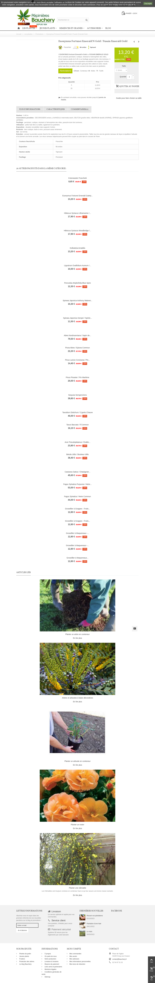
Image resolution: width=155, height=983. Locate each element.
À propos (47, 954)
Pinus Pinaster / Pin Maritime (77, 377)
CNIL (138, 5)
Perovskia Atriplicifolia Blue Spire (77, 283)
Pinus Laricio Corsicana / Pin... (77, 360)
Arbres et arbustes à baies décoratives (77, 698)
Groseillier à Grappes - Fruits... (77, 509)
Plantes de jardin (25, 954)
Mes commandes (75, 954)
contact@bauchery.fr (119, 959)
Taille (124, 66)
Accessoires (94, 28)
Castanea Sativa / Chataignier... (77, 472)
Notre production (50, 959)
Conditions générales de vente (51, 973)
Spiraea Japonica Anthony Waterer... (77, 300)
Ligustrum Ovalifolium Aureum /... (77, 265)
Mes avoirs (73, 956)
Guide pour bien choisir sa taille (128, 98)
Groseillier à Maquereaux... (77, 558)
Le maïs (89, 931)
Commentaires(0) (79, 109)
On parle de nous (50, 956)
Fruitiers (22, 959)
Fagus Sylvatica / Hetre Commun (77, 496)
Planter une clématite (77, 888)
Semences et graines (71, 28)
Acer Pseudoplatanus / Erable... (77, 442)
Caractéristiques (55, 109)
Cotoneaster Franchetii (77, 178)
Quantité (123, 77)
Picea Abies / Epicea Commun (77, 348)
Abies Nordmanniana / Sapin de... (77, 335)
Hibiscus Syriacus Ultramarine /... (77, 213)
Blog (108, 28)
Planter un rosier (77, 825)
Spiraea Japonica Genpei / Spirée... (77, 318)
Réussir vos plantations (95, 916)
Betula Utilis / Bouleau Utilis (77, 454)
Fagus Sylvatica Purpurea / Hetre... (77, 484)
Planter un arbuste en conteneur (77, 761)
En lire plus (77, 638)
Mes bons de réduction (77, 964)
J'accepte (148, 3)
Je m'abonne (22, 930)
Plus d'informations (29, 109)
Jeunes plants (47, 28)
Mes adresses (74, 959)
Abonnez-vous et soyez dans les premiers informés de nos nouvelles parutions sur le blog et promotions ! (28, 918)
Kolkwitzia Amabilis (77, 248)
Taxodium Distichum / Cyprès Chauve (77, 412)
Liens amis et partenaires (53, 967)
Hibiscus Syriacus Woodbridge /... (77, 231)
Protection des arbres (26, 961)
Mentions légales (50, 969)
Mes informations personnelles (80, 961)
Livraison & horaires (51, 961)
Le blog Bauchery (25, 964)
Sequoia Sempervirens (77, 395)
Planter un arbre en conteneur (77, 634)
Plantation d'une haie (94, 924)
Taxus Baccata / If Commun (77, 425)
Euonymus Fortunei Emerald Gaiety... (77, 196)
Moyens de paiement (51, 964)
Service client (59, 920)
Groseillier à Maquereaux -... (77, 533)
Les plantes (29, 28)
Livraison (56, 911)
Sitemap (47, 977)
